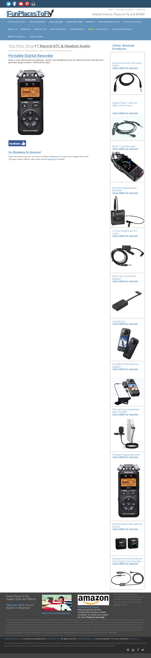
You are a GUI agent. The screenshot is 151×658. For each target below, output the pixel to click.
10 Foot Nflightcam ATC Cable (125, 232)
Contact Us (140, 9)
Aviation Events (37, 22)
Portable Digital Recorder (126, 454)
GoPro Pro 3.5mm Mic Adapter (124, 277)
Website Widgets (17, 36)
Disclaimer (113, 632)
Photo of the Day (132, 22)
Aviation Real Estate (109, 22)
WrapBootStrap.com (85, 639)
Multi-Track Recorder (124, 146)
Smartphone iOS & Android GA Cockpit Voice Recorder (127, 560)
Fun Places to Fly (17, 22)
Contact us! (40, 29)
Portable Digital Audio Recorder (124, 189)
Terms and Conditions (124, 9)
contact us (134, 639)
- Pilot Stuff (98, 29)
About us (13, 29)
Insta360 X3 (118, 321)
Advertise (25, 29)
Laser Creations (74, 22)
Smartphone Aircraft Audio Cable (127, 64)
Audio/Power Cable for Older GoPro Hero (124, 104)
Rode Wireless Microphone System (127, 525)
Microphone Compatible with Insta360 (125, 411)
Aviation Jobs (56, 22)
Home (110, 9)
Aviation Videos (59, 29)
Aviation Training (122, 29)
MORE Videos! (78, 29)
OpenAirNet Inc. (53, 639)
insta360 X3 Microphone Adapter (125, 365)
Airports (90, 22)
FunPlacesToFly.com (13, 639)
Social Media (36, 36)
